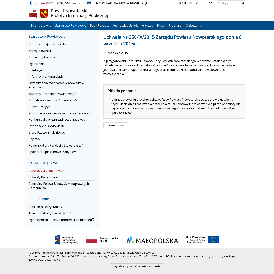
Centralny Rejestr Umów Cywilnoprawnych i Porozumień (59, 186)
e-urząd (147, 25)
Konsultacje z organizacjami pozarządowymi (60, 113)
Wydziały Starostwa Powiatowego (52, 94)
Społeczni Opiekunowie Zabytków (52, 152)
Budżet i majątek (40, 107)
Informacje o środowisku (46, 126)
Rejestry (34, 139)
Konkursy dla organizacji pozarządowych (58, 119)
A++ (211, 3)
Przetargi (175, 25)
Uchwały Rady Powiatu (44, 177)
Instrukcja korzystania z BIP (48, 207)
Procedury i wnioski (42, 57)
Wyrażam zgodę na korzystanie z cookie (137, 266)
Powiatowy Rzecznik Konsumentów (54, 100)
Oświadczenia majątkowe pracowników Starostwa (56, 85)
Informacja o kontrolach (46, 76)
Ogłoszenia (194, 25)
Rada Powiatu (99, 25)
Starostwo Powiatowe (70, 25)
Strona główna (40, 25)
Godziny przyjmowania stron (49, 44)
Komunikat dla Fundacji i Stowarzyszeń (56, 145)
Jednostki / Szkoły (125, 25)
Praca (161, 25)
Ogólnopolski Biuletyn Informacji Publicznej (62, 220)
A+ (203, 3)
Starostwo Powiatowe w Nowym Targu (121, 3)
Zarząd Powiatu (40, 51)
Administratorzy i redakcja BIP (50, 213)
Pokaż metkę (116, 125)
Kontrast (185, 3)
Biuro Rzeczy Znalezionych (47, 132)
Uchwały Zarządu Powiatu (47, 171)
